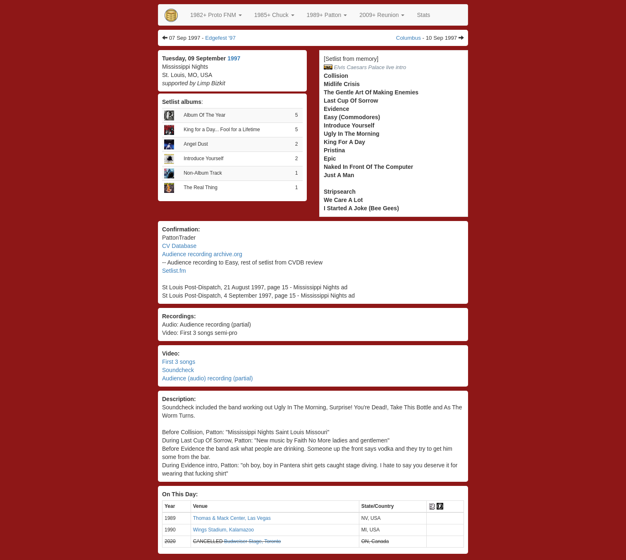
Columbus (408, 38)
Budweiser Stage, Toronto (252, 541)
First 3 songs (178, 361)
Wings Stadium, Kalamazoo (223, 530)
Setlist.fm (174, 270)
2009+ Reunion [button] (381, 15)
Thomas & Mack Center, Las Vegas (232, 518)
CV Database (179, 246)
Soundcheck (178, 370)
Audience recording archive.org (202, 254)
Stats (423, 15)
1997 (233, 58)
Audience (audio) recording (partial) (207, 378)
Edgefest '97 (220, 38)
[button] (216, 15)
